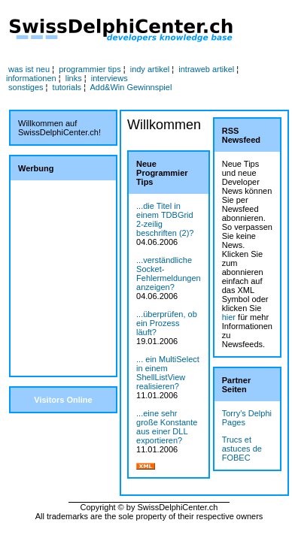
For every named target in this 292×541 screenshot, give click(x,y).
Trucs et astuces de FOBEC (242, 448)
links (73, 78)
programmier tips (90, 69)
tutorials (67, 87)
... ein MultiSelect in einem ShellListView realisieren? (167, 373)
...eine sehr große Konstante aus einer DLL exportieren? (166, 427)
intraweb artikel (206, 69)
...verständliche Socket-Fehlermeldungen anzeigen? (168, 273)
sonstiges (25, 87)
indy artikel (150, 69)
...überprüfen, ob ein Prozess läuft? (166, 323)
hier (229, 317)
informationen (31, 78)
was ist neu (29, 69)
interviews (109, 78)
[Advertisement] (63, 278)
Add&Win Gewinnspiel (131, 87)
